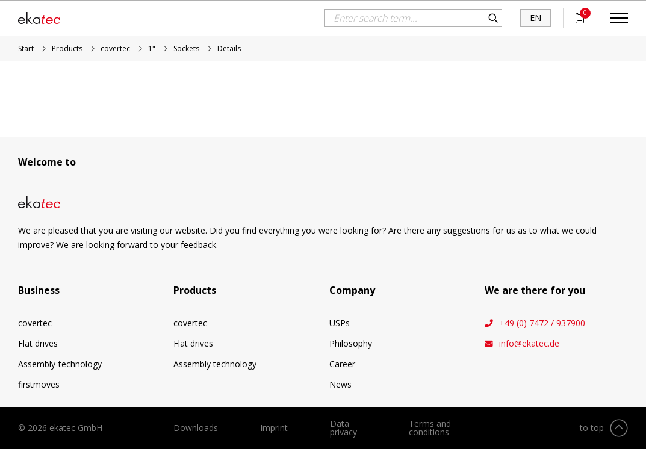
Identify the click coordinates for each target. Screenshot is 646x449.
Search (493, 18)
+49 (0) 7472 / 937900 (542, 323)
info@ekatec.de (529, 343)
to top (592, 427)
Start (26, 48)
